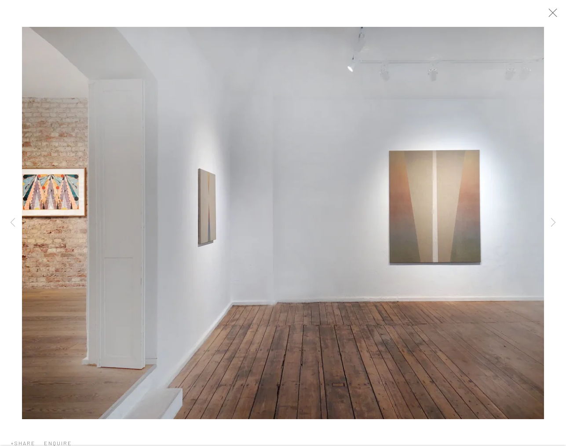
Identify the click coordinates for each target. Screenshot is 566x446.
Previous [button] (13, 223)
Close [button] (553, 15)
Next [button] (553, 223)
